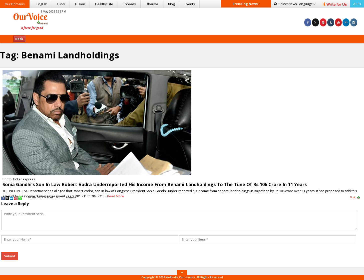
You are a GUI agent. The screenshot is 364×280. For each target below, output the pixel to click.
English (42, 4)
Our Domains (15, 4)
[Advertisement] (182, 20)
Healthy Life (104, 4)
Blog (171, 4)
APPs (357, 3)
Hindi (61, 4)
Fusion (80, 4)
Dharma (152, 4)
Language (294, 3)
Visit (355, 198)
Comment (69, 197)
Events (190, 4)
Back (19, 38)
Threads (129, 4)
